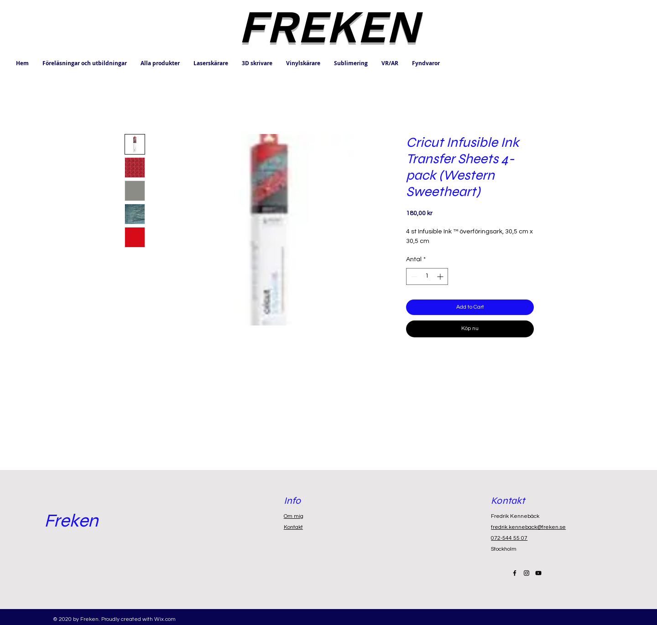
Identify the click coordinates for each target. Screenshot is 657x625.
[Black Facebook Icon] (514, 573)
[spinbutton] (427, 276)
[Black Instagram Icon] (526, 573)
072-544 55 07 (509, 538)
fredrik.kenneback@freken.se (528, 527)
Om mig (293, 516)
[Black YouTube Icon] (538, 573)
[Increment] (441, 276)
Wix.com (165, 619)
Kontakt (293, 527)
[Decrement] (413, 276)
